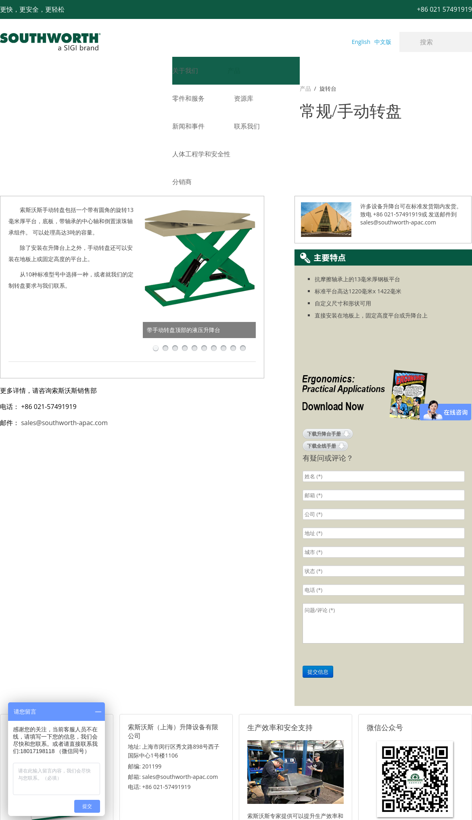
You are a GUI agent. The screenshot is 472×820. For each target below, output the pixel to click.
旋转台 (28, 88)
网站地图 (226, 800)
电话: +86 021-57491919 (159, 712)
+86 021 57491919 (117, 800)
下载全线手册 (321, 370)
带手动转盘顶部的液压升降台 (183, 255)
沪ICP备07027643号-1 (272, 800)
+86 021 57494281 (185, 800)
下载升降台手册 (324, 358)
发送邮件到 (442, 139)
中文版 (382, 42)
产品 (5, 88)
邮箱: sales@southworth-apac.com (173, 702)
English (361, 42)
